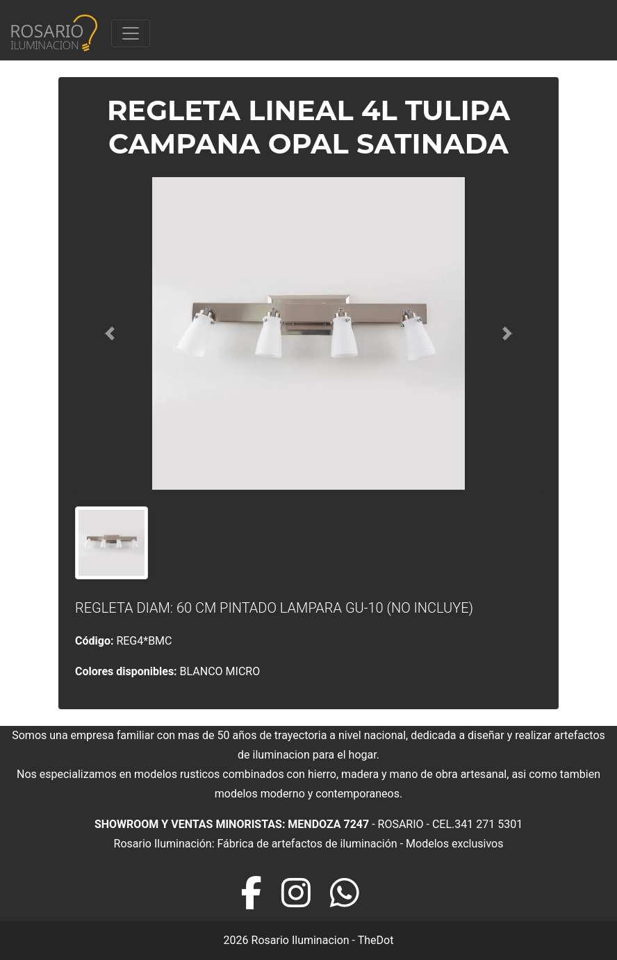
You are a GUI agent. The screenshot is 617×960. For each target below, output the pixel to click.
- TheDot (371, 940)
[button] (110, 333)
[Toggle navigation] (130, 33)
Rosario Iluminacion (300, 940)
